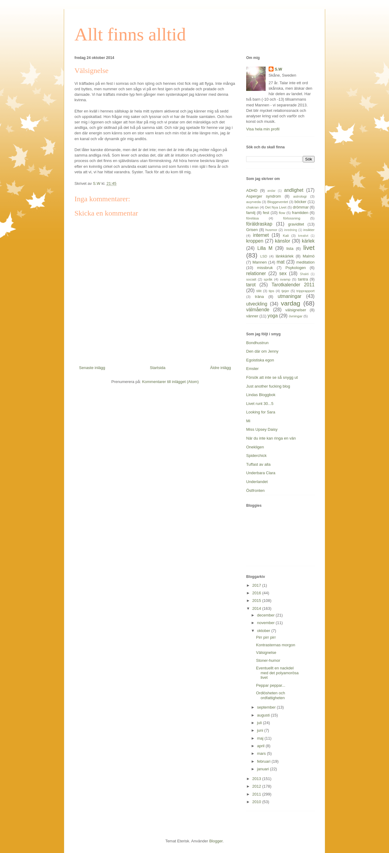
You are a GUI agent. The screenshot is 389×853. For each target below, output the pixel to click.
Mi (248, 421)
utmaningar (289, 296)
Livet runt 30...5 (260, 403)
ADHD (251, 190)
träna (259, 296)
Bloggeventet (277, 202)
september (267, 707)
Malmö (309, 256)
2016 (257, 593)
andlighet (293, 190)
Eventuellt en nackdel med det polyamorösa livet (277, 673)
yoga (272, 315)
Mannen (260, 262)
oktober (264, 630)
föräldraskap (259, 223)
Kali (286, 235)
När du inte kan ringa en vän (271, 438)
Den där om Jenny (262, 351)
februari (264, 761)
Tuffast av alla (258, 464)
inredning (290, 230)
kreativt (303, 235)
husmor (271, 230)
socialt (251, 279)
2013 (257, 778)
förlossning (291, 218)
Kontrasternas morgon (275, 645)
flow (282, 213)
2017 (257, 585)
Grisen (252, 229)
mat (280, 261)
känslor (282, 240)
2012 (257, 786)
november (266, 622)
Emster (252, 368)
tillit (259, 291)
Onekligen (255, 447)
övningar (295, 316)
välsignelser (295, 310)
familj (250, 212)
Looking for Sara (260, 412)
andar (271, 190)
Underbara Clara (260, 473)
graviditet (296, 224)
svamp (285, 279)
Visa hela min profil (263, 129)
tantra (303, 279)
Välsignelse (266, 652)
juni (260, 730)
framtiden (300, 212)
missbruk (265, 267)
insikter (309, 230)
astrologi (300, 196)
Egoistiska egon (260, 360)
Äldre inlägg (220, 367)
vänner (252, 316)
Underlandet (257, 481)
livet (309, 247)
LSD (263, 256)
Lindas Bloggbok (260, 394)
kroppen (254, 240)
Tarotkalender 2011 (293, 284)
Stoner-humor (268, 660)
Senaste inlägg (92, 367)
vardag (290, 303)
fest (266, 212)
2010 (257, 801)
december (266, 615)
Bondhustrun (257, 342)
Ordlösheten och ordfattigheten (270, 695)
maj (261, 738)
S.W (278, 69)
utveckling (256, 303)
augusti (264, 715)
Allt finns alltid (130, 34)
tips (271, 291)
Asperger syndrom (263, 196)
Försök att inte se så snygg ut (272, 377)
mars (262, 753)
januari (263, 769)
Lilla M (265, 248)
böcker (300, 201)
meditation (305, 262)
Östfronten (255, 490)
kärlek (308, 240)
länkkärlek (285, 256)
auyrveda (253, 202)
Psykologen (295, 267)
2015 (257, 600)
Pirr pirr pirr (266, 637)
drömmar (300, 207)
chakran (252, 207)
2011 (257, 794)
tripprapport (305, 291)
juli (260, 722)
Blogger (215, 841)
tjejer (285, 291)
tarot (251, 284)
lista (289, 248)
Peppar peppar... (270, 685)
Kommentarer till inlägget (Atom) (170, 381)
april (261, 746)
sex (283, 273)
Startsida (157, 367)
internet (261, 235)
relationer (256, 273)
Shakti (304, 274)
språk (268, 279)
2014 (257, 608)
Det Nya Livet (275, 207)
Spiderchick (256, 455)
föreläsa (252, 218)
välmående (257, 309)
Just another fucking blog (268, 386)
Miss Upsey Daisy (261, 429)
